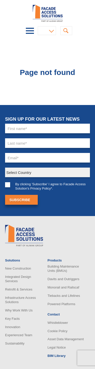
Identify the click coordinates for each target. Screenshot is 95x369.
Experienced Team (18, 335)
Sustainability (15, 343)
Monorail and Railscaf (63, 287)
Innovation (12, 327)
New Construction (18, 268)
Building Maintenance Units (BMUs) (63, 269)
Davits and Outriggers (64, 279)
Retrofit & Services (18, 289)
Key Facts (12, 319)
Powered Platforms (61, 304)
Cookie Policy (58, 331)
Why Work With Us (19, 310)
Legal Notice (57, 347)
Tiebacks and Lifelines (64, 296)
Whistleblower (58, 323)
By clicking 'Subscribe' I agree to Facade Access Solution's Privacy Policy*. (50, 186)
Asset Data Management (66, 339)
